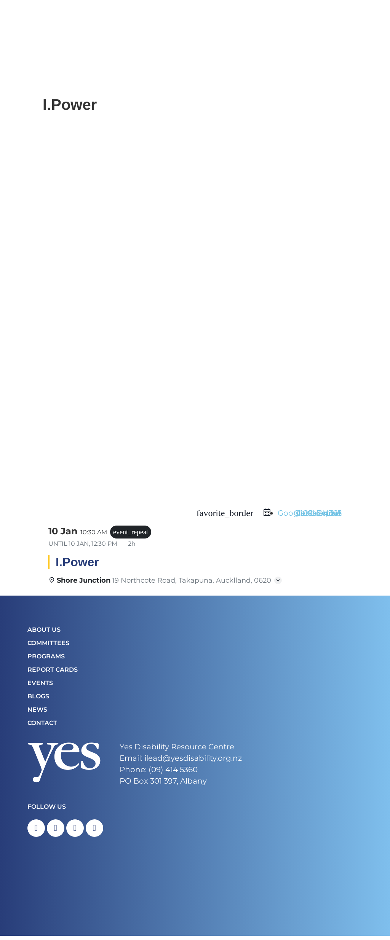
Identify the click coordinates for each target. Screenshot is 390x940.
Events (40, 685)
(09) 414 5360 (173, 771)
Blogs (38, 698)
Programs (46, 658)
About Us (44, 632)
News (37, 711)
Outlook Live (318, 515)
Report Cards (52, 672)
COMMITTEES (48, 645)
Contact (42, 725)
